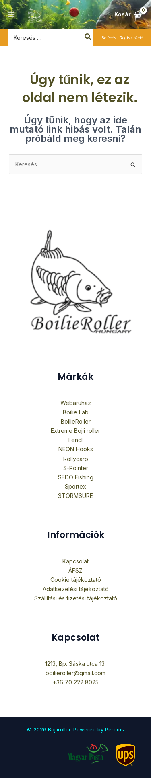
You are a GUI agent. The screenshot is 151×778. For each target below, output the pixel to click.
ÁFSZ (75, 570)
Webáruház (75, 402)
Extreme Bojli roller (75, 430)
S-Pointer (75, 468)
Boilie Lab (76, 412)
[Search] (88, 37)
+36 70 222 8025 (76, 682)
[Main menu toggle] (11, 14)
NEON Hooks (75, 449)
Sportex (75, 486)
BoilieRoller (76, 421)
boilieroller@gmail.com (75, 672)
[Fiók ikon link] (122, 38)
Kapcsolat (75, 561)
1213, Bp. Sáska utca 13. (75, 663)
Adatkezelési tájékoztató (76, 589)
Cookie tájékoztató (75, 579)
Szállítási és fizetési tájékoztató (75, 598)
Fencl (75, 439)
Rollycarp (75, 458)
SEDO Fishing (75, 477)
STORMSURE (75, 495)
